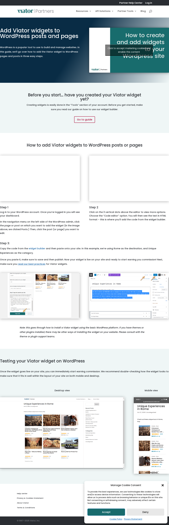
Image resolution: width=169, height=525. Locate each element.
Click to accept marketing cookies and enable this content (129, 50)
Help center (22, 493)
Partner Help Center (130, 3)
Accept (106, 512)
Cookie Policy (116, 519)
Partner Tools (125, 11)
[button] (162, 485)
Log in (148, 3)
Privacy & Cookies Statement (30, 498)
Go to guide (84, 119)
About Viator (23, 503)
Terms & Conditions (26, 507)
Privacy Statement (133, 519)
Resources (82, 11)
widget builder (37, 248)
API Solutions (103, 11)
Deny (145, 512)
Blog (143, 11)
